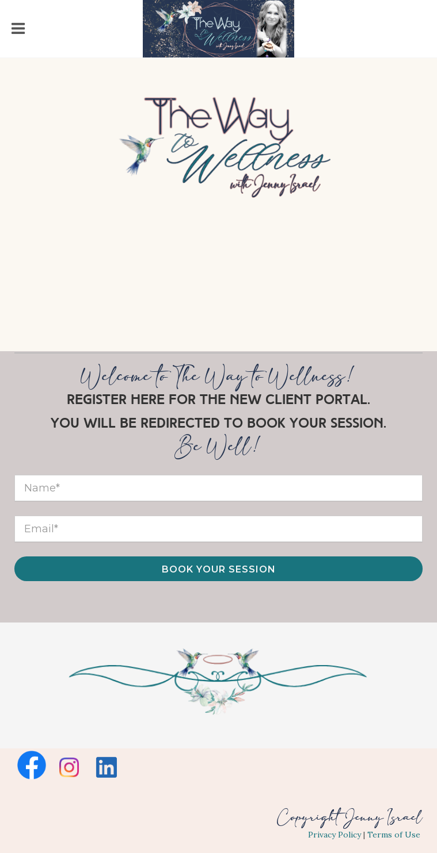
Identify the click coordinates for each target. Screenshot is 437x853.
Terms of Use (393, 834)
